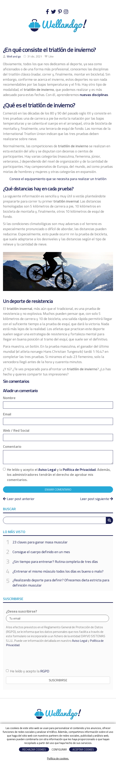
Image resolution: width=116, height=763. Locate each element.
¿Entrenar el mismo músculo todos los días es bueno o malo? (58, 571)
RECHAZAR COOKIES (34, 749)
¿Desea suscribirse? (21, 611)
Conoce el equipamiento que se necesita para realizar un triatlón (58, 178)
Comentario (12, 446)
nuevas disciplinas (94, 94)
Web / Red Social (16, 430)
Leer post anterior (18, 498)
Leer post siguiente (96, 498)
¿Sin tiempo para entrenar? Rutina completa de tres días (55, 561)
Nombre (9, 397)
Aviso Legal (47, 469)
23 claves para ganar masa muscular (40, 542)
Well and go (14, 56)
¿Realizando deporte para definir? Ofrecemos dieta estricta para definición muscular (61, 583)
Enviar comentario (58, 489)
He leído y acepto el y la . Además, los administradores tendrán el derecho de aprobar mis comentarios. (59, 474)
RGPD (44, 671)
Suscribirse (58, 680)
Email (7, 414)
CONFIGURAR (59, 749)
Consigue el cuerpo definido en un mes (41, 552)
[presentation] (36, 658)
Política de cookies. (58, 758)
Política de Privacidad (79, 469)
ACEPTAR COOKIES (83, 749)
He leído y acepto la (27, 671)
